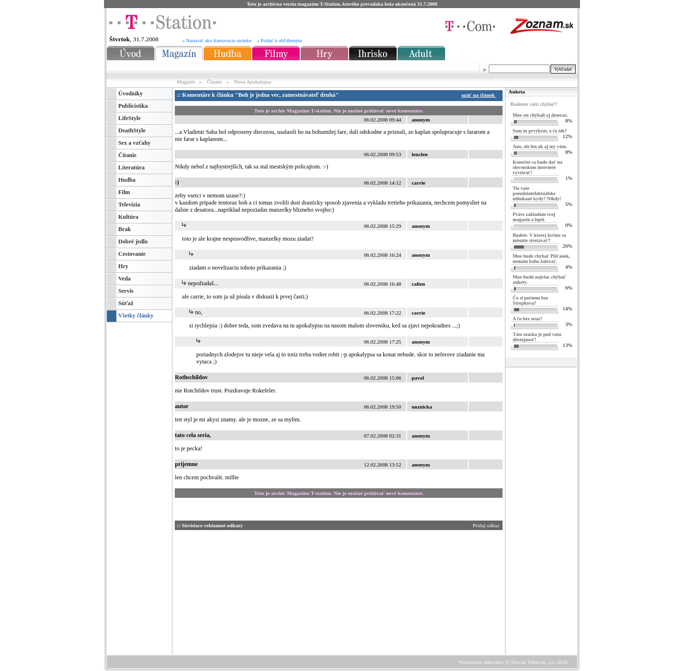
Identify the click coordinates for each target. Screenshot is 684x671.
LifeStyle (129, 118)
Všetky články (135, 315)
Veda (124, 278)
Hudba (126, 180)
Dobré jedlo (133, 241)
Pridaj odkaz (487, 525)
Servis (125, 291)
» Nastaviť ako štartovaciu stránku (217, 40)
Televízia (129, 204)
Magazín (186, 81)
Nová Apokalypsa (253, 81)
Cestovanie (131, 254)
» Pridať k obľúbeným (279, 40)
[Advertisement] (265, 590)
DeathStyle (131, 130)
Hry (123, 266)
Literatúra (131, 167)
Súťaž (125, 303)
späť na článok (480, 95)
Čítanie (214, 81)
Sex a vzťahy (134, 143)
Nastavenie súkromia (481, 662)
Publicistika (133, 106)
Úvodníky (130, 93)
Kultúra (128, 217)
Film (124, 192)
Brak (124, 229)
